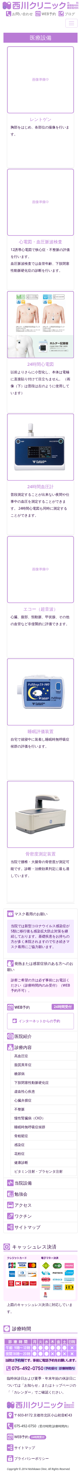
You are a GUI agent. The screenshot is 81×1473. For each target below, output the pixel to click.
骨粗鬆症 (21, 1135)
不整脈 (19, 1109)
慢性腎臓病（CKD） (29, 1118)
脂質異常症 (23, 1064)
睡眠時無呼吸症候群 (29, 1127)
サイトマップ (21, 1447)
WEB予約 (45, 13)
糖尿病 (19, 1073)
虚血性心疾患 (24, 1091)
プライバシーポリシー (28, 1458)
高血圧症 (21, 1056)
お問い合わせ (19, 13)
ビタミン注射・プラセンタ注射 (38, 1171)
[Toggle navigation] (71, 23)
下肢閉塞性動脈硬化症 (31, 1082)
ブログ (67, 13)
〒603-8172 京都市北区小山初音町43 (39, 1415)
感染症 (19, 1144)
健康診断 (21, 1162)
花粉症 (19, 1153)
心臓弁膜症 (23, 1100)
